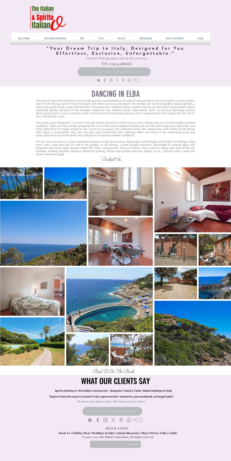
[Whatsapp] (129, 80)
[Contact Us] (111, 159)
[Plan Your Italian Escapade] (114, 71)
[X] (117, 80)
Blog (144, 433)
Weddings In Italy (103, 433)
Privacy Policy (158, 433)
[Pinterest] (123, 80)
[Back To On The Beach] (113, 371)
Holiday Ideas (81, 433)
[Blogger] (98, 80)
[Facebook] (105, 80)
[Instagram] (111, 80)
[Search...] (115, 444)
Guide (173, 433)
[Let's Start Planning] (112, 411)
